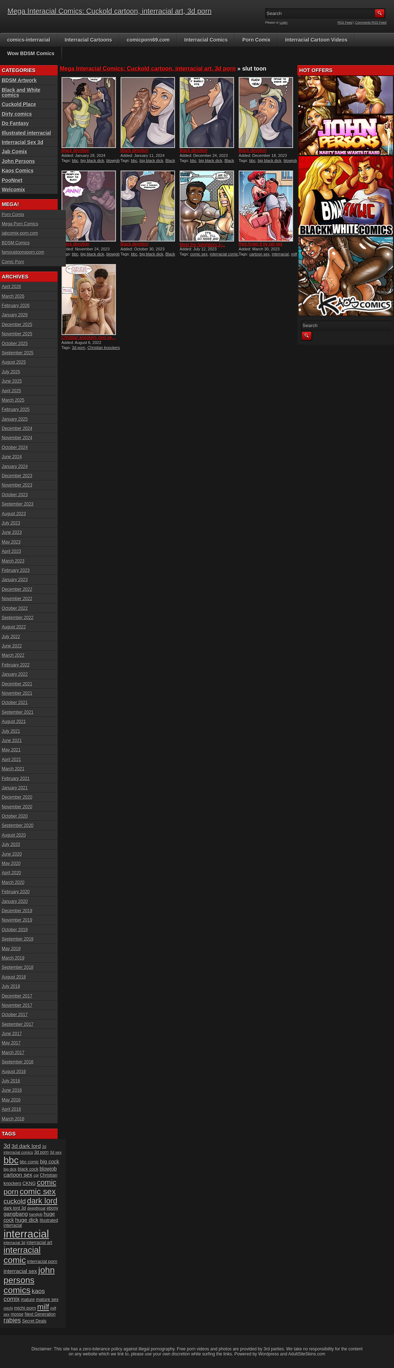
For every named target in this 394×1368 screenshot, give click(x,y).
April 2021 (11, 759)
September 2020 (18, 825)
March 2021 (13, 768)
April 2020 (11, 872)
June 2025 (12, 381)
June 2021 (12, 740)
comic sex (199, 254)
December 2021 (17, 684)
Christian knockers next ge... (89, 337)
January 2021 (15, 787)
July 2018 (11, 986)
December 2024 (17, 428)
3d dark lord (26, 1146)
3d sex (56, 1152)
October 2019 (15, 929)
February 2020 (16, 891)
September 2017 (18, 1024)
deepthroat (36, 1208)
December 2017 (17, 996)
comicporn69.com (148, 40)
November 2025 (17, 333)
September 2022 (18, 617)
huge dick (26, 1220)
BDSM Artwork (19, 80)
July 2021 (11, 731)
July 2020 (11, 844)
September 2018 (18, 967)
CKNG (29, 1183)
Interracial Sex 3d (22, 142)
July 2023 (11, 523)
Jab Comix (14, 151)
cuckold (15, 1201)
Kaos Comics (18, 170)
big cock (49, 1161)
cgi (36, 1175)
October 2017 (15, 1014)
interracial (280, 254)
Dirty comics (17, 114)
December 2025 (17, 324)
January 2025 (15, 419)
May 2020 (11, 863)
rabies (12, 1320)
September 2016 (18, 1062)
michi (8, 1308)
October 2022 (15, 608)
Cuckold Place (19, 104)
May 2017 (11, 1043)
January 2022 (15, 674)
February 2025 (16, 409)
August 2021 (14, 721)
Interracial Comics (206, 40)
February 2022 (16, 665)
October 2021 (15, 702)
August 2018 (14, 977)
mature (28, 1299)
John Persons (18, 161)
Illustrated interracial (26, 133)
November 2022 (17, 598)
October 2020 (15, 816)
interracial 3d (14, 1242)
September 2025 (18, 352)
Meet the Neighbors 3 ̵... (202, 244)
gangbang (16, 1214)
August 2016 (14, 1071)
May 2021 (11, 749)
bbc (75, 160)
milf (294, 254)
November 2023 (17, 485)
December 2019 (17, 910)
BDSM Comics (16, 242)
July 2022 (11, 636)
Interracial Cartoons (88, 40)
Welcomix (13, 189)
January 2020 (15, 901)
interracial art (39, 1242)
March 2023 (13, 561)
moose (17, 1314)
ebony (52, 1208)
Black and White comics (21, 92)
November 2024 (17, 437)
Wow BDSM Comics (30, 53)
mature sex (47, 1299)
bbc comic (29, 1161)
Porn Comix (256, 40)
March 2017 (13, 1052)
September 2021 (18, 712)
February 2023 (16, 570)
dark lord (42, 1200)
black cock (28, 1169)
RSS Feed (345, 22)
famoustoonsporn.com (23, 252)
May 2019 (11, 948)
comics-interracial (28, 40)
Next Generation (40, 1314)
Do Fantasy (15, 123)
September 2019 (18, 939)
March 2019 (13, 958)
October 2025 (15, 343)
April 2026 (11, 286)
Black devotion (75, 150)
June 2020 (12, 854)
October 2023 (15, 494)
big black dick (92, 160)
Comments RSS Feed (370, 22)
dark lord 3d (15, 1208)
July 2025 (11, 371)
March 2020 (13, 882)
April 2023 (11, 551)
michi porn (25, 1308)
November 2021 (17, 693)
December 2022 (17, 589)
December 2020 (17, 797)
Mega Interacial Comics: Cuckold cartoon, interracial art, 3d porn (109, 11)
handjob (36, 1214)
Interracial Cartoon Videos (316, 40)
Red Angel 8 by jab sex (261, 244)
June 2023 (12, 532)
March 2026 (13, 296)
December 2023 (17, 475)
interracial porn (42, 1261)
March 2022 (13, 655)
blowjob (48, 1169)
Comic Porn (13, 261)
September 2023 (18, 504)
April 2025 (11, 390)
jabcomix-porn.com (20, 233)
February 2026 (16, 305)
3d (7, 1146)
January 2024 (15, 466)
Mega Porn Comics (20, 223)
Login (284, 22)
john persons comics (29, 1280)
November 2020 (17, 806)
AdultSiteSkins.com (306, 1354)
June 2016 (12, 1090)
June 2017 (12, 1033)
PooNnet (12, 180)
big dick (10, 1169)
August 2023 (14, 513)
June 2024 (12, 456)
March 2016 (13, 1118)
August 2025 (14, 362)
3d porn (78, 347)
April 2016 (11, 1109)
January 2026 (15, 314)
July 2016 (11, 1081)
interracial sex (20, 1271)
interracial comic (224, 254)
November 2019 (17, 920)
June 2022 (12, 646)
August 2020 (14, 835)
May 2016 (11, 1099)
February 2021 (16, 778)
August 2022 (14, 627)
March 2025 (13, 400)
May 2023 (11, 542)
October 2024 (15, 447)
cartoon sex (259, 254)
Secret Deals (34, 1321)
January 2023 (15, 579)
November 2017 (17, 1005)
